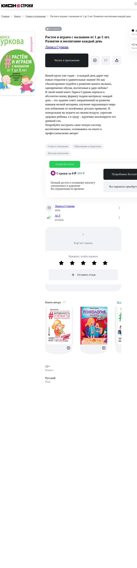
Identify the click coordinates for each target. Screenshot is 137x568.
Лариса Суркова (56, 47)
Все (119, 302)
